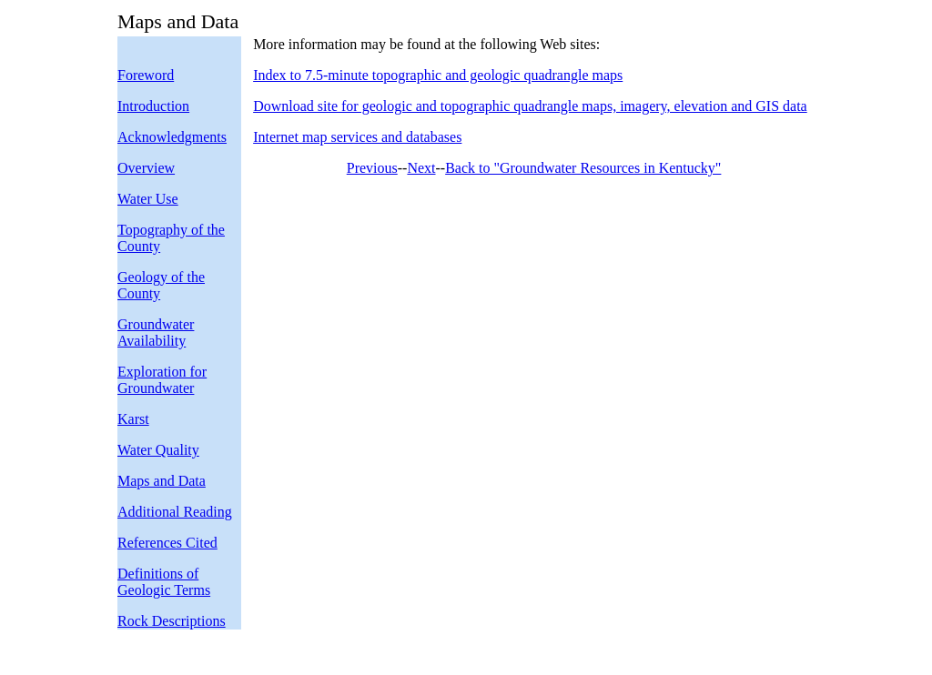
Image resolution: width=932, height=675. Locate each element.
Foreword (145, 75)
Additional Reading (174, 511)
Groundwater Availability (155, 332)
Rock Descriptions (171, 621)
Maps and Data (161, 481)
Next (421, 168)
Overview (146, 168)
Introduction (153, 106)
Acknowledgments (172, 137)
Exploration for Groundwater (162, 380)
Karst (133, 419)
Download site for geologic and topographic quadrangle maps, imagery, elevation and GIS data (530, 106)
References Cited (167, 542)
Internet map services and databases (357, 137)
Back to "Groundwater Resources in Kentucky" (583, 168)
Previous (372, 168)
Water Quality (158, 450)
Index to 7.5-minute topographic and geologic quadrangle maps (438, 75)
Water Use (147, 199)
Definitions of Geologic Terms (163, 582)
